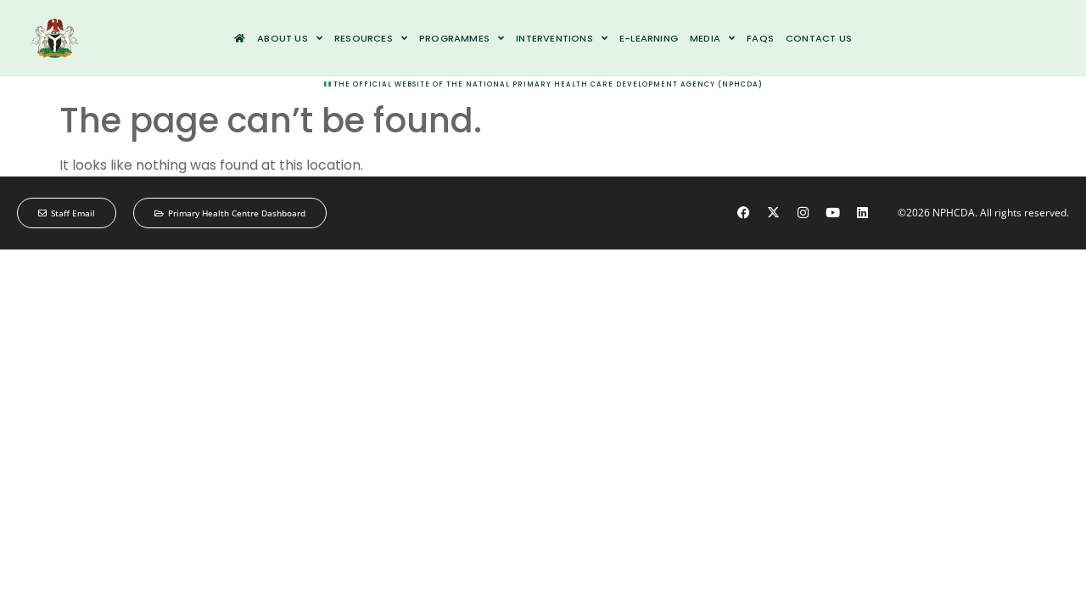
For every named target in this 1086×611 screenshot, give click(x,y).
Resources (370, 38)
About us (289, 38)
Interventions (561, 38)
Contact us (819, 38)
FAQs (760, 38)
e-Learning (648, 38)
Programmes (461, 38)
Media (712, 38)
